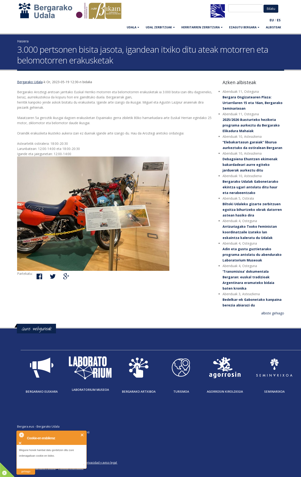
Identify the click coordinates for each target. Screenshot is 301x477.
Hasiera (23, 41)
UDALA (133, 27)
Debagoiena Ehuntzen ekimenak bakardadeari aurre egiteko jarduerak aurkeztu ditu (250, 164)
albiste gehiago (272, 313)
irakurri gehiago (25, 468)
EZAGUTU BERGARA (244, 27)
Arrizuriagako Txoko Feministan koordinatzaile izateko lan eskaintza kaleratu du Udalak (250, 232)
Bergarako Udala (30, 82)
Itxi (82, 434)
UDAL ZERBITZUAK (160, 27)
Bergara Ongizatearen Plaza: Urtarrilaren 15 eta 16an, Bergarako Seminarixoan (252, 103)
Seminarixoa (274, 392)
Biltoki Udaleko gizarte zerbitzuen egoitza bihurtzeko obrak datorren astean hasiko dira (252, 209)
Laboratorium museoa (90, 390)
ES (279, 20)
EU (272, 20)
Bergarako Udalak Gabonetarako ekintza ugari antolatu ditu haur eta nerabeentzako (250, 187)
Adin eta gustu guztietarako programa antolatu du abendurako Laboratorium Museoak (252, 254)
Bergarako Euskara (42, 392)
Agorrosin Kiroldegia (225, 392)
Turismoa (181, 392)
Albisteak (273, 27)
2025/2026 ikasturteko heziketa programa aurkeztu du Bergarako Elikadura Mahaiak (251, 125)
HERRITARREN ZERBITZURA (202, 27)
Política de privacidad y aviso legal (93, 463)
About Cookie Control (21, 435)
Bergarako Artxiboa (139, 392)
